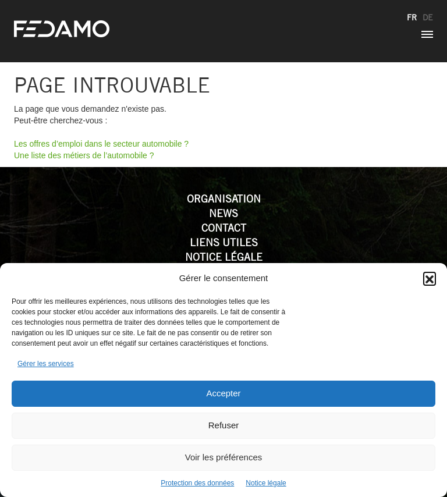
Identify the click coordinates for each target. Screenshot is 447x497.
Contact (223, 228)
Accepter (223, 393)
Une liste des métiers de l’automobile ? (84, 155)
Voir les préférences (223, 457)
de (428, 17)
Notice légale (266, 483)
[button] (429, 278)
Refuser (223, 425)
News (223, 213)
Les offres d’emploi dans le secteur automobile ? (101, 143)
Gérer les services (45, 364)
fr (412, 17)
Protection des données (197, 483)
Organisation (224, 199)
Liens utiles (224, 242)
